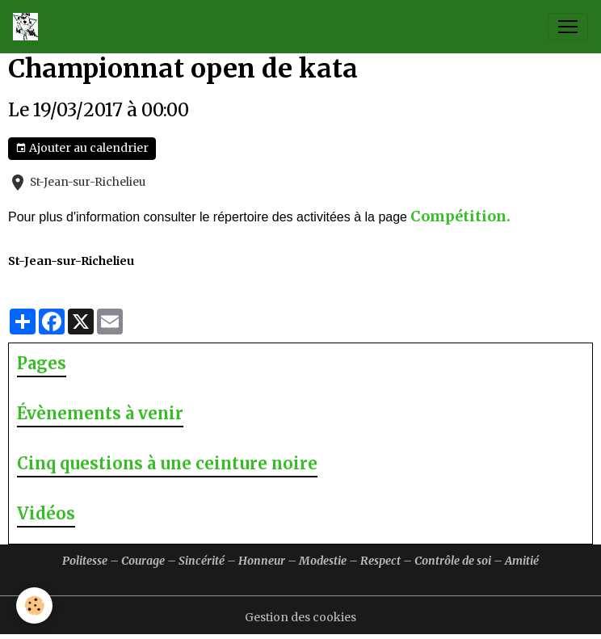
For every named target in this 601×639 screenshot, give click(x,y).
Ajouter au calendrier (82, 148)
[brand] (28, 26)
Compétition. (460, 216)
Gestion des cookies (300, 617)
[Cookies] (34, 605)
